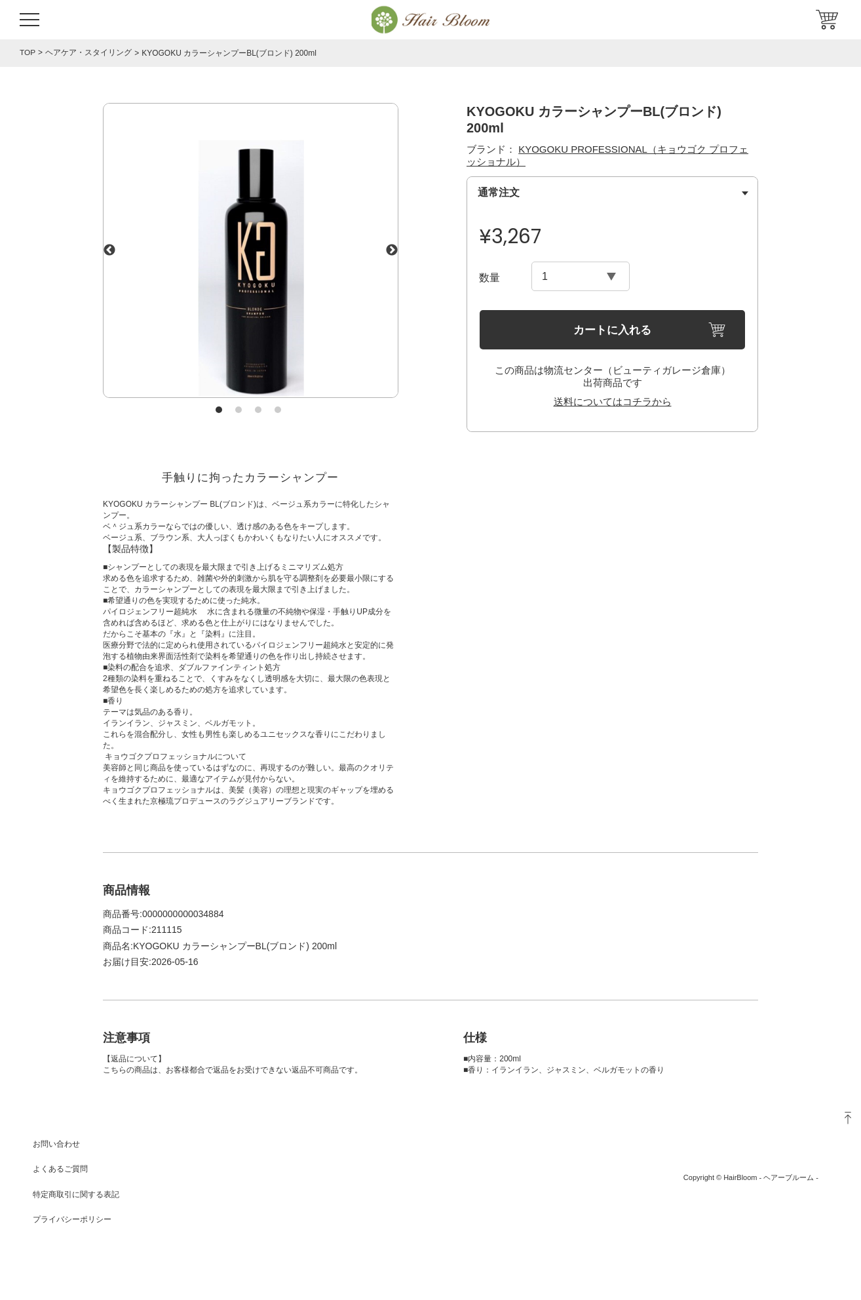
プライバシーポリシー (72, 1219)
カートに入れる (612, 330)
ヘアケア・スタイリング (88, 53)
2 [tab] (238, 409)
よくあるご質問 (60, 1168)
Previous (109, 250)
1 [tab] (219, 409)
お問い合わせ (56, 1144)
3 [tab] (258, 409)
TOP (27, 52)
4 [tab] (278, 409)
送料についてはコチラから (613, 401)
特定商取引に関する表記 (76, 1194)
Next (391, 250)
